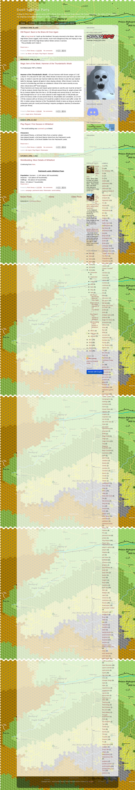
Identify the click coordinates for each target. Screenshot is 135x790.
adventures (105, 183)
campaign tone (107, 251)
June (92, 287)
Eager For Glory (107, 320)
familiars (104, 340)
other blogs (105, 516)
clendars (105, 272)
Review (104, 603)
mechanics (105, 453)
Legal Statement (60, 23)
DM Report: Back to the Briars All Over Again (39, 32)
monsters (105, 470)
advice (104, 186)
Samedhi (105, 625)
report (104, 595)
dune (103, 312)
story (103, 678)
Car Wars (105, 256)
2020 (90, 264)
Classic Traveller (107, 268)
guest (104, 382)
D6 (103, 293)
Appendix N (106, 200)
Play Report (43, 53)
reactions (105, 585)
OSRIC (104, 513)
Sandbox (105, 627)
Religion (104, 593)
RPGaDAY (105, 612)
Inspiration (105, 417)
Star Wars (105, 675)
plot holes (105, 557)
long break (30, 36)
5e (103, 178)
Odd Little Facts (107, 496)
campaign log (106, 248)
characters (105, 263)
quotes (104, 575)
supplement (106, 690)
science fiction (106, 635)
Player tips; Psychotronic (106, 544)
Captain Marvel (107, 253)
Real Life (105, 587)
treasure (104, 739)
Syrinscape (105, 695)
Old (103, 498)
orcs (103, 506)
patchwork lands (38, 190)
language (105, 431)
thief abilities (106, 712)
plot (103, 555)
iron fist (104, 419)
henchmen (105, 394)
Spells (104, 673)
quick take (105, 572)
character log (106, 261)
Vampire (104, 747)
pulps (104, 570)
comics (104, 280)
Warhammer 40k (107, 757)
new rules (105, 486)
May (92, 290)
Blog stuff (105, 235)
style (103, 683)
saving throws (106, 632)
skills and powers (107, 661)
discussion (105, 298)
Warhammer (106, 754)
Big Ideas (105, 228)
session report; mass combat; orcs (108, 645)
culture (104, 288)
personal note (106, 535)
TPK (103, 734)
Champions (105, 258)
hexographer (106, 399)
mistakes (105, 460)
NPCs (104, 491)
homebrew (105, 404)
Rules (104, 617)
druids (104, 310)
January (93, 336)
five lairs (104, 353)
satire (104, 630)
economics (105, 322)
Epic (103, 330)
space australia (107, 667)
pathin (104, 528)
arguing (104, 205)
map (103, 443)
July (92, 284)
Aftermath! (105, 188)
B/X (103, 213)
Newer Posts (26, 197)
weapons (105, 761)
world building (56, 190)
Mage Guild (105, 436)
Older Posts (76, 197)
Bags (103, 215)
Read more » (25, 47)
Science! (105, 637)
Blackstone (105, 230)
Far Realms (106, 345)
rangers (104, 580)
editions (104, 325)
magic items (29, 114)
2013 (90, 351)
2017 (90, 339)
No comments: (48, 50)
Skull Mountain (107, 665)
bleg (103, 233)
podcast (104, 560)
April (92, 292)
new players (106, 483)
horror (104, 406)
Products (32, 23)
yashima (104, 773)
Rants (104, 582)
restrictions (105, 600)
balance (104, 218)
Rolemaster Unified (108, 608)
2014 (90, 348)
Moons (104, 473)
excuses (104, 335)
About (72, 23)
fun (103, 364)
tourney (104, 732)
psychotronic (106, 567)
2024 (90, 253)
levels (104, 433)
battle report (106, 223)
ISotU (104, 424)
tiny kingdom (106, 721)
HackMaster (106, 387)
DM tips (104, 303)
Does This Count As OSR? (107, 306)
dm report (35, 53)
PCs (103, 533)
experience (105, 337)
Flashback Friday (107, 360)
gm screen (105, 377)
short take (105, 656)
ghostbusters (106, 369)
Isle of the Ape (106, 422)
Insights (104, 414)
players (104, 550)
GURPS (104, 385)
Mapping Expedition (105, 447)
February (94, 333)
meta (103, 455)
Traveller (105, 737)
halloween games (107, 390)
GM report (105, 374)
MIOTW (104, 458)
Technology (105, 705)
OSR (103, 511)
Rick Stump (93, 358)
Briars (30, 53)
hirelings (104, 401)
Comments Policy (45, 23)
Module (104, 463)
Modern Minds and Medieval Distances (93, 230)
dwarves (104, 317)
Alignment (105, 195)
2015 (90, 345)
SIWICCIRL (106, 658)
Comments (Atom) (35, 201)
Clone (104, 275)
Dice (103, 295)
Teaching (105, 702)
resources (105, 598)
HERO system (106, 396)
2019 (90, 267)
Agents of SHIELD (108, 191)
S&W (103, 620)
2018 (90, 270)
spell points (105, 670)
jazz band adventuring (106, 427)
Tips (103, 724)
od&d (104, 493)
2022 (90, 259)
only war (104, 503)
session (104, 642)
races (104, 577)
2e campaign (106, 171)
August (93, 281)
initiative (104, 412)
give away (105, 372)
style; (104, 685)
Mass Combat (106, 450)
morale (104, 476)
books (104, 241)
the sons (105, 710)
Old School (105, 501)
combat (104, 278)
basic (104, 220)
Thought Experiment (105, 715)
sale (103, 622)
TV (103, 742)
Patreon (104, 530)
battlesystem (106, 225)
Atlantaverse (106, 210)
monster (104, 468)
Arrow (104, 208)
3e (103, 173)
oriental (104, 508)
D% (103, 290)
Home (23, 23)
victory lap (105, 749)
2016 (90, 342)
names (104, 480)
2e (103, 168)
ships (104, 651)
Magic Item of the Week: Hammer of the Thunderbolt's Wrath (46, 64)
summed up (42, 128)
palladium (105, 521)
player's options (107, 547)
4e (103, 176)
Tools (104, 729)
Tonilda (104, 726)
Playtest (104, 552)
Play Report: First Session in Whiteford (37, 124)
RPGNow (105, 614)
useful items (106, 744)
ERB (103, 332)
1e (26, 53)
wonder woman (107, 763)
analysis (104, 198)
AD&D (104, 181)
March (93, 331)
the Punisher (106, 707)
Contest (104, 283)
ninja (103, 488)
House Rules (106, 409)
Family (104, 342)
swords (104, 693)
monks (104, 465)
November (94, 272)
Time (103, 719)
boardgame (105, 238)
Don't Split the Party (33, 10)
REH (103, 590)
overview (105, 518)
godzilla (104, 379)
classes (104, 266)
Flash (104, 355)
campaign (29, 190)
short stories (106, 653)
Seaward (50, 53)
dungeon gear (106, 315)
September (94, 277)
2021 (90, 262)
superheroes (106, 688)
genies (104, 367)
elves (104, 327)
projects (104, 565)
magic (104, 438)
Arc (103, 203)
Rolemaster (37, 114)
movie (104, 478)
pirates (104, 538)
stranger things (107, 680)
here (33, 164)
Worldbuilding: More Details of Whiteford (38, 160)
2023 (90, 256)
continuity (105, 285)
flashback (105, 358)
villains (104, 752)
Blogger (91, 781)
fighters (104, 347)
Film (103, 350)
